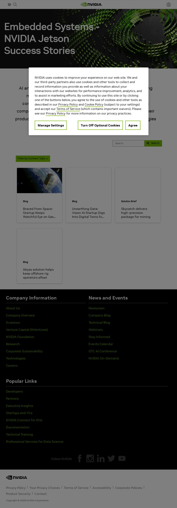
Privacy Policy (68, 104)
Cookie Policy (94, 104)
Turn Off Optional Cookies (100, 125)
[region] (88, 101)
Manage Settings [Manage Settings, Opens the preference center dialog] (51, 125)
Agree (132, 125)
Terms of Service (68, 109)
